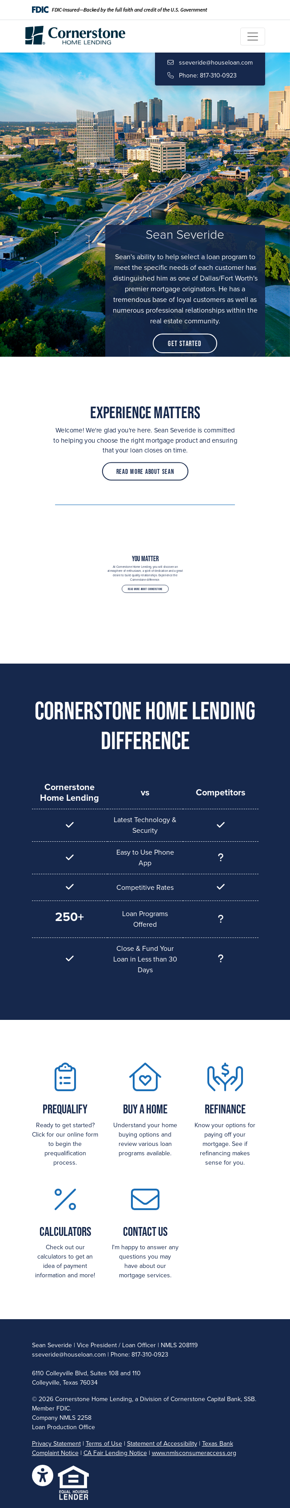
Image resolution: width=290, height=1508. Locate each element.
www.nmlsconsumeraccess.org (194, 1453)
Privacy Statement (56, 1443)
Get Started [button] (185, 343)
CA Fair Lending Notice (115, 1453)
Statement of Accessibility (162, 1443)
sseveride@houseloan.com (210, 62)
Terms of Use (104, 1443)
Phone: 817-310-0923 (202, 75)
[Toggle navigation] (252, 36)
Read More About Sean (145, 465)
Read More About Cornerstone (145, 585)
